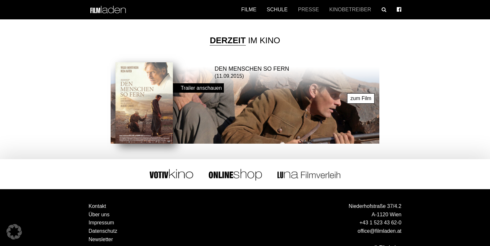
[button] (14, 232)
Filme (248, 9)
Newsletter (101, 239)
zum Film (360, 98)
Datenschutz (103, 231)
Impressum (101, 222)
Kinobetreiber (350, 9)
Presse (308, 9)
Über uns (99, 214)
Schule (277, 9)
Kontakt (97, 206)
